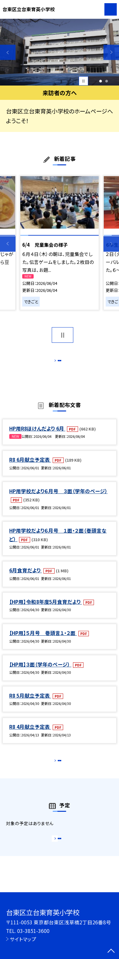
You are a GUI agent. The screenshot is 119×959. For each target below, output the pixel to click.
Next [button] (111, 52)
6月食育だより (25, 577)
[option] (59, 52)
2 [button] (106, 81)
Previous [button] (8, 52)
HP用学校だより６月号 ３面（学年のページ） (58, 497)
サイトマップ (23, 938)
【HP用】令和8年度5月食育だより (45, 608)
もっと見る (56, 362)
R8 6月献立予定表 (30, 466)
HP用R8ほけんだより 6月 (37, 434)
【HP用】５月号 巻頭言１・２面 (43, 639)
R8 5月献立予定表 (30, 702)
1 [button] (100, 81)
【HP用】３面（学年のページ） (40, 670)
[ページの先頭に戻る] (111, 951)
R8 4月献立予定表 (30, 733)
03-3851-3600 (33, 930)
